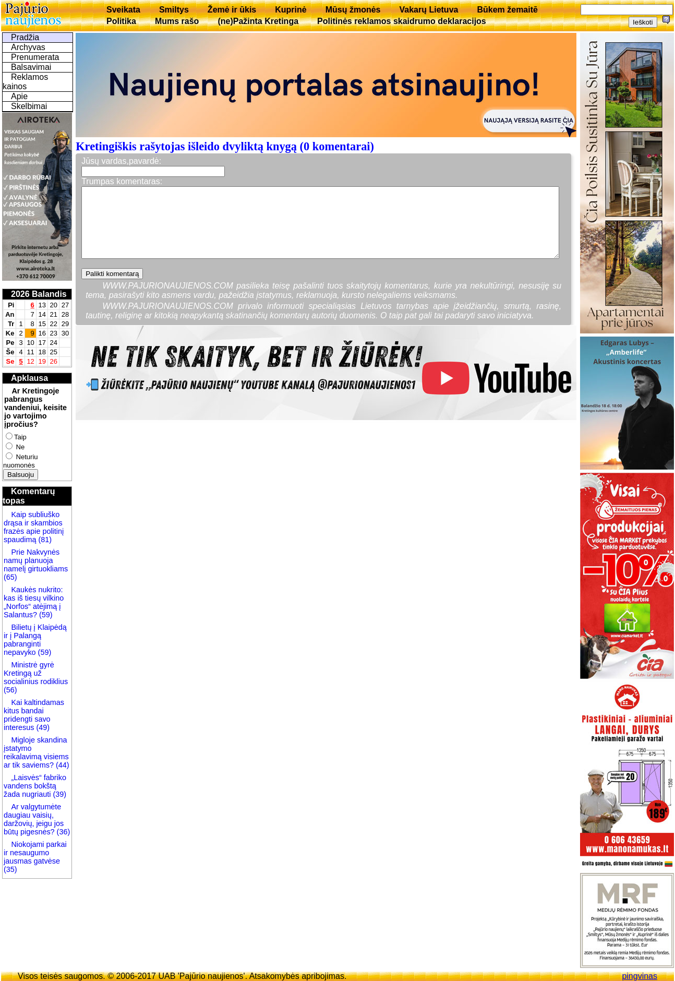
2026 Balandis (39, 294)
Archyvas (28, 47)
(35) (10, 869)
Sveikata (123, 9)
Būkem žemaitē (507, 9)
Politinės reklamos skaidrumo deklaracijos (401, 21)
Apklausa (29, 378)
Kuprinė (290, 9)
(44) (61, 765)
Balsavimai (31, 67)
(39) (58, 794)
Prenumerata (35, 57)
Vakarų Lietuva (428, 9)
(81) (44, 539)
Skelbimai (29, 106)
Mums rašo (177, 21)
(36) (62, 832)
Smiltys (174, 9)
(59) (45, 615)
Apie (19, 96)
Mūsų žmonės (353, 9)
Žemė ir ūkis (232, 9)
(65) (10, 577)
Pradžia (25, 37)
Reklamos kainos (25, 82)
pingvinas (639, 976)
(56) (10, 690)
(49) (42, 727)
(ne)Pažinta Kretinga (258, 21)
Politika (121, 21)
